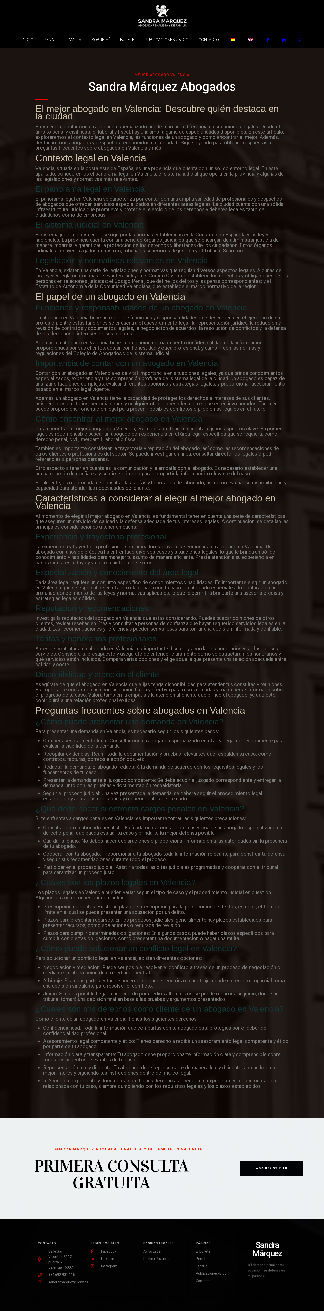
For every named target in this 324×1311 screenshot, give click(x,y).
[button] (271, 1168)
